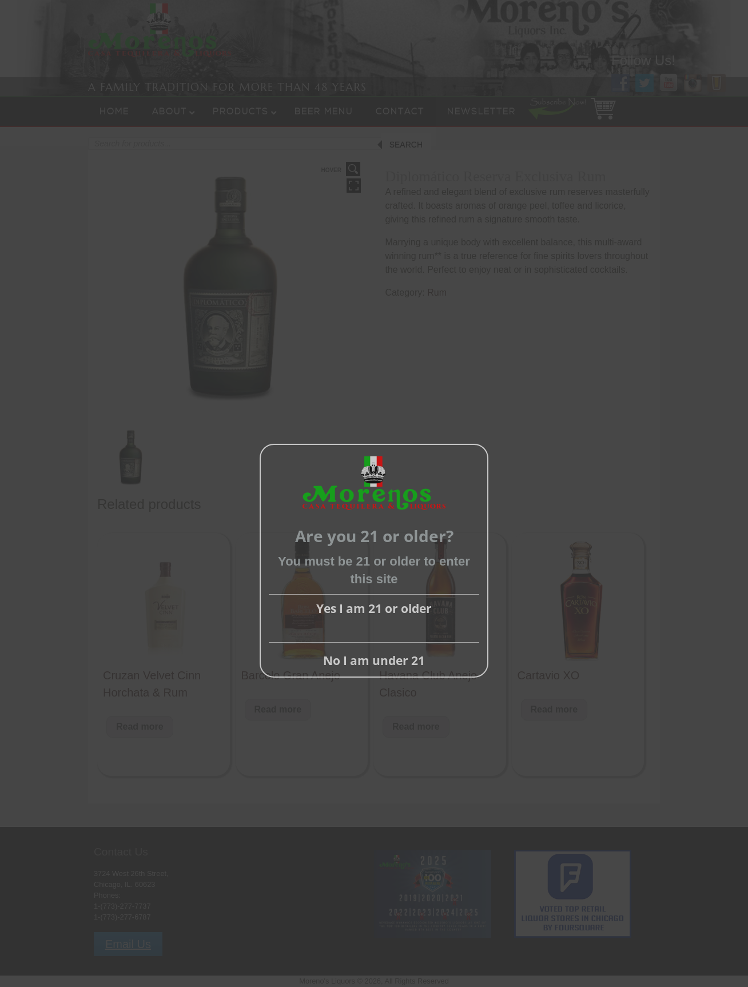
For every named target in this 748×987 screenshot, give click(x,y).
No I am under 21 (374, 660)
